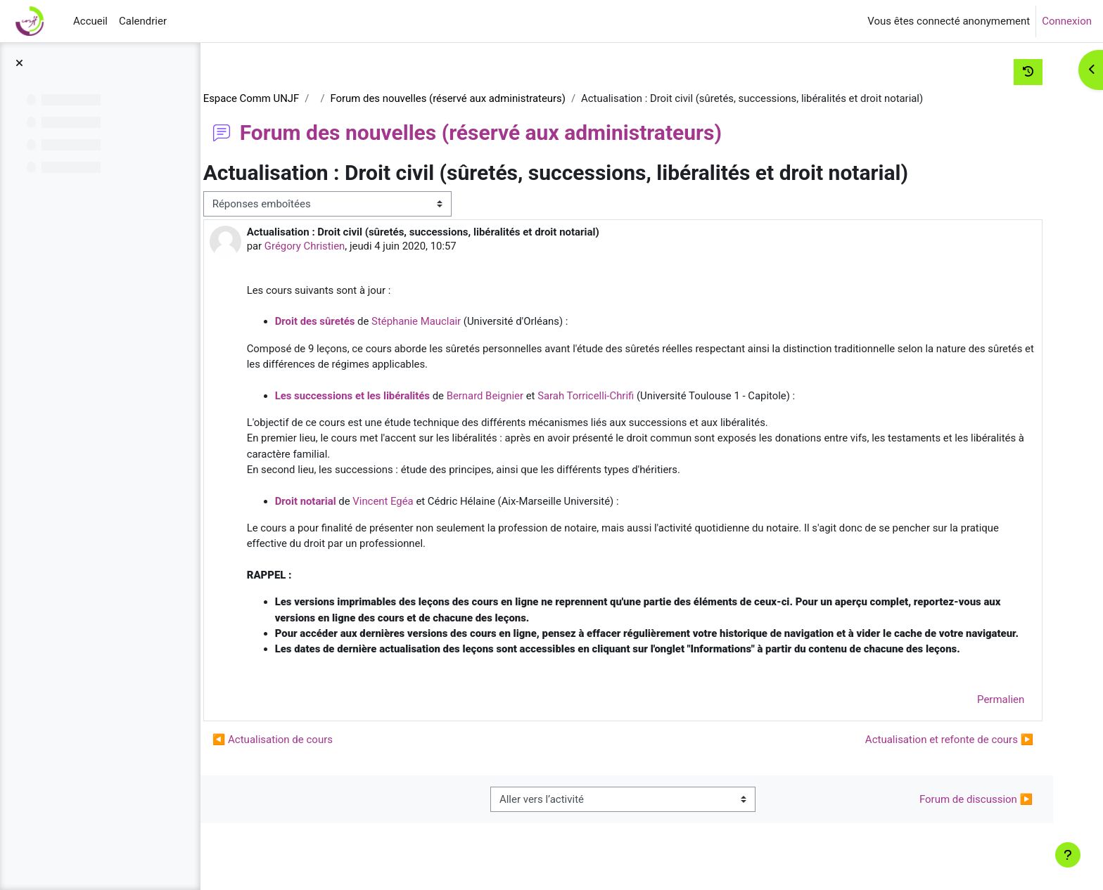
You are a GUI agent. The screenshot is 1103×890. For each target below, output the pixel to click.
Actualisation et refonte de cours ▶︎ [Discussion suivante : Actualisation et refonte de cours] (944, 758)
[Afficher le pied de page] (1067, 855)
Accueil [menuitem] (90, 21)
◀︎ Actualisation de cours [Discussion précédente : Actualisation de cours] (313, 758)
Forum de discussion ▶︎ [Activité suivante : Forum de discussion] (970, 818)
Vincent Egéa (424, 502)
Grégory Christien (345, 246)
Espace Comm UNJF (291, 98)
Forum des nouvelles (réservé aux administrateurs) (490, 98)
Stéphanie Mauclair (458, 322)
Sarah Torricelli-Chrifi (628, 396)
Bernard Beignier (527, 396)
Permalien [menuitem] (995, 718)
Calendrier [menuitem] (143, 21)
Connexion (1067, 21)
